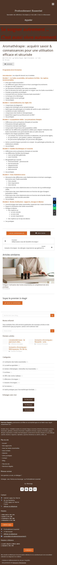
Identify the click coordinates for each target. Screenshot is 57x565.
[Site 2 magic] (5, 341)
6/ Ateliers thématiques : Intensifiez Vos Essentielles (19, 369)
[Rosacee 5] (31, 341)
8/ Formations (7, 386)
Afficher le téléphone (10, 506)
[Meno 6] (5, 349)
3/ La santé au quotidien (10, 365)
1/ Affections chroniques (10, 379)
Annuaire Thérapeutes (19, 563)
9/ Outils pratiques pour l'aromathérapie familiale (18, 389)
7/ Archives (6, 372)
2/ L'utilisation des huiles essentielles (14, 362)
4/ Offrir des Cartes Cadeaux (12, 376)
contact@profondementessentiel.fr (15, 536)
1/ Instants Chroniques (10, 382)
